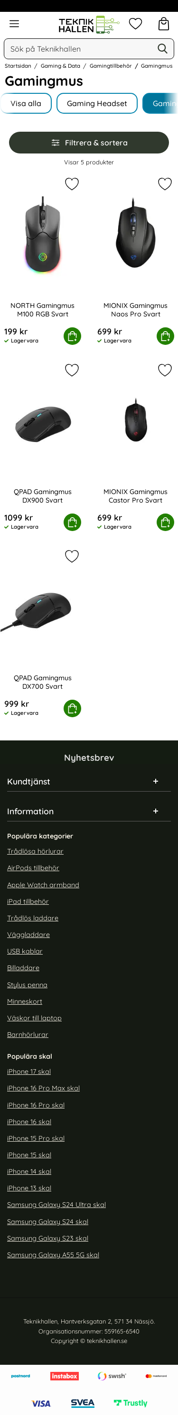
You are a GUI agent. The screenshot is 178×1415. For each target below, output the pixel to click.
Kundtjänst (28, 781)
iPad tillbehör (28, 901)
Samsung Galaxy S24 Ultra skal (56, 1205)
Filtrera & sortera (89, 142)
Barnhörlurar (27, 1034)
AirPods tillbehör (33, 868)
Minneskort (24, 1001)
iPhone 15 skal (29, 1155)
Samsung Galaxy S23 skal (47, 1238)
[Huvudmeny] (14, 24)
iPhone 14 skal (29, 1171)
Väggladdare (28, 934)
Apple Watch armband (43, 885)
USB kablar (25, 951)
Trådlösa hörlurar (35, 851)
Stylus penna (27, 985)
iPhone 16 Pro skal (36, 1105)
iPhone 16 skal (29, 1122)
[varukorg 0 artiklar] (164, 24)
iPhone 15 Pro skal (36, 1138)
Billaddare (23, 968)
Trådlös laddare (32, 918)
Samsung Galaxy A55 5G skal (53, 1255)
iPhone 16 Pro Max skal (43, 1088)
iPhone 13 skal (29, 1188)
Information (30, 811)
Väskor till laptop (34, 1018)
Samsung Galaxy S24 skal (47, 1221)
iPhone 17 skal (29, 1071)
